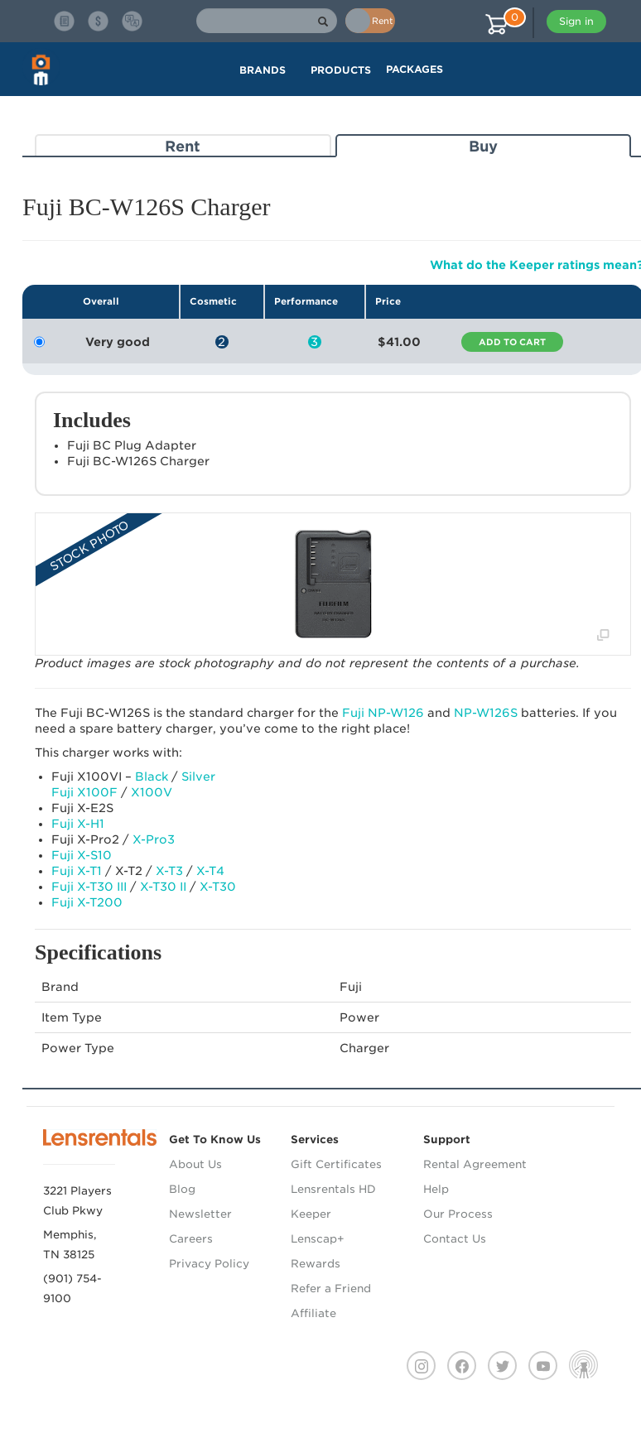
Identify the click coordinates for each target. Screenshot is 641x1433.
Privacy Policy (209, 1263)
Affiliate (313, 1313)
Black (151, 776)
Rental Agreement (475, 1164)
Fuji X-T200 (87, 902)
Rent (182, 146)
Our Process (458, 1214)
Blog (182, 1189)
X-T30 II (163, 886)
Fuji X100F (84, 792)
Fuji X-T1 (76, 871)
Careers (191, 1239)
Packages (414, 69)
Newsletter (200, 1214)
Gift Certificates (336, 1164)
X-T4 (210, 871)
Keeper (311, 1214)
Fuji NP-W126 (383, 712)
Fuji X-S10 (81, 855)
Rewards (315, 1263)
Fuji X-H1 (77, 823)
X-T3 (169, 871)
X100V (151, 792)
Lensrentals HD (333, 1189)
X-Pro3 (154, 839)
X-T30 (218, 886)
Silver (198, 776)
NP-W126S (486, 712)
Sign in (576, 21)
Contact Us (454, 1239)
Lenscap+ (318, 1239)
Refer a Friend (331, 1288)
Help (436, 1189)
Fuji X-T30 (89, 886)
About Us (195, 1164)
